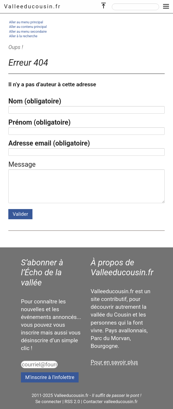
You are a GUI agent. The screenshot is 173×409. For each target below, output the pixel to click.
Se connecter (48, 401)
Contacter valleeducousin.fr (110, 401)
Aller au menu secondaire (28, 31)
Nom (34, 101)
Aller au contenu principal (28, 27)
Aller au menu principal (26, 22)
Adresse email (49, 143)
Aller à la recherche (23, 36)
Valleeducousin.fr (32, 6)
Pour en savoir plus (114, 362)
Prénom (39, 122)
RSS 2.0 (72, 401)
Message (22, 164)
